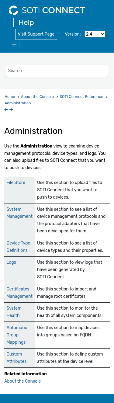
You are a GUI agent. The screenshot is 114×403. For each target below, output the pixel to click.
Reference (81, 96)
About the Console (37, 96)
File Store (16, 182)
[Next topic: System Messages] (12, 110)
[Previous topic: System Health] (7, 110)
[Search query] (57, 71)
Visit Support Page (36, 34)
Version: (73, 34)
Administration (18, 103)
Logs (11, 262)
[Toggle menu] (14, 45)
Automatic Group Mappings (17, 335)
